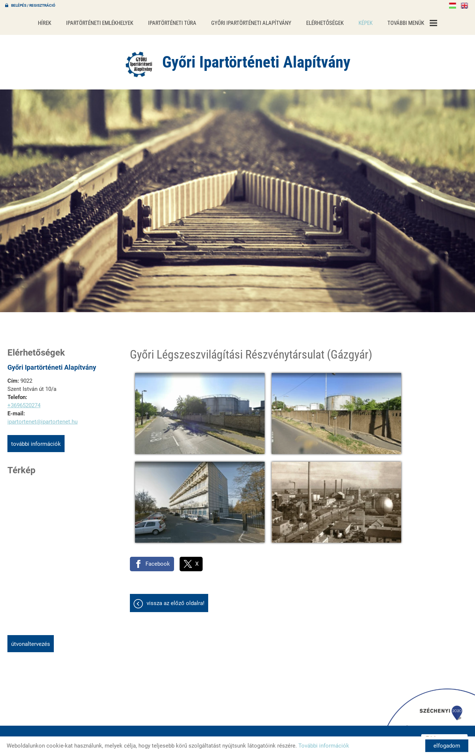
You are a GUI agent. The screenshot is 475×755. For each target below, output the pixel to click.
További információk (36, 442)
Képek (365, 23)
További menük (412, 23)
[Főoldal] (135, 61)
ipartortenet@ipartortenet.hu (42, 419)
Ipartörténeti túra (172, 23)
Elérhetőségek (325, 23)
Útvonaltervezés (30, 642)
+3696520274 (23, 403)
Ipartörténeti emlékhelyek (99, 23)
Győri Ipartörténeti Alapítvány (251, 23)
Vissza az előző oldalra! (175, 568)
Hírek (44, 23)
